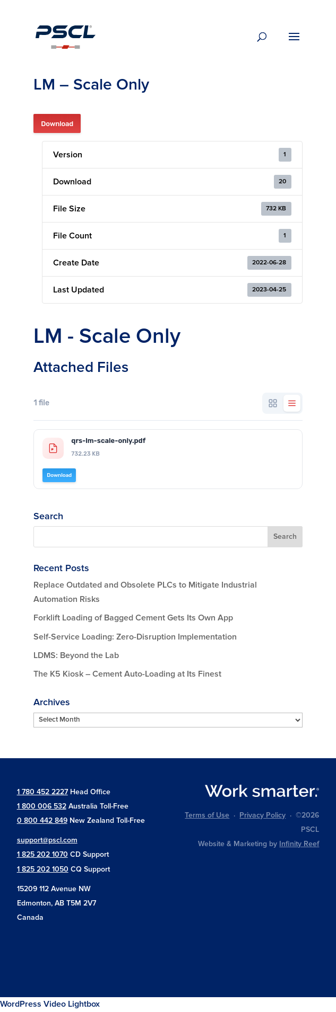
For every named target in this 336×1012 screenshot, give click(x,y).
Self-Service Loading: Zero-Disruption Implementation (135, 637)
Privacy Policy (262, 815)
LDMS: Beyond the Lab (76, 655)
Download (57, 124)
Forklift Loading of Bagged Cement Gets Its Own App (133, 617)
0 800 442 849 (42, 820)
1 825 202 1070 (42, 854)
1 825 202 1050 (42, 869)
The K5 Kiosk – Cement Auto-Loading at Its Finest (127, 674)
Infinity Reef (299, 843)
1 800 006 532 (41, 806)
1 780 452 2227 (42, 791)
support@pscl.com (47, 840)
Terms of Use (207, 815)
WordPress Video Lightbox (50, 1004)
